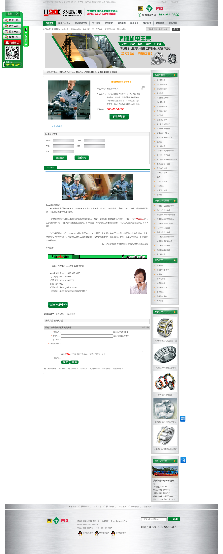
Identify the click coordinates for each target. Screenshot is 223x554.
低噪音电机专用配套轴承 (166, 215)
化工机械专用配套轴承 (165, 237)
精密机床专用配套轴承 (165, 206)
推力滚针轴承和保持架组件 (167, 159)
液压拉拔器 (71, 314)
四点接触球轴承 (163, 98)
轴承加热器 (161, 283)
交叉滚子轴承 (162, 168)
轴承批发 (86, 29)
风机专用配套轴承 (163, 210)
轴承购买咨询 (88, 533)
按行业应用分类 (162, 201)
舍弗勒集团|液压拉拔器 (107, 72)
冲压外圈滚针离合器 (164, 137)
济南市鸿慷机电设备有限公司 (88, 521)
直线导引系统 (162, 296)
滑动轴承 (160, 292)
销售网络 (160, 23)
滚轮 (158, 177)
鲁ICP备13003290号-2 (119, 521)
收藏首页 (163, 2)
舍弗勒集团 (60, 314)
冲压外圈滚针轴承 (163, 129)
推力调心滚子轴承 (163, 164)
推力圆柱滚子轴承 (163, 155)
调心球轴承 (161, 102)
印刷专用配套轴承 (163, 228)
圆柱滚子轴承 (97, 29)
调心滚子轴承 (162, 85)
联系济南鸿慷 (161, 461)
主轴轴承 (160, 93)
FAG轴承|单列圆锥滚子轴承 (165, 368)
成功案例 (122, 23)
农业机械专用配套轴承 (165, 219)
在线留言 (135, 506)
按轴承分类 (160, 75)
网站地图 (174, 2)
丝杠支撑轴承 (162, 182)
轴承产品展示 (64, 23)
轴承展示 (85, 506)
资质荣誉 (109, 23)
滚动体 (159, 274)
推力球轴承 (161, 146)
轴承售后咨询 (121, 533)
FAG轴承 (64, 29)
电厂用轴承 (161, 254)
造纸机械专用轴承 (163, 250)
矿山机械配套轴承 (163, 246)
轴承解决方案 (81, 23)
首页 (55, 72)
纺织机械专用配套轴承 (165, 224)
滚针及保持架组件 (163, 124)
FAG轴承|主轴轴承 (165, 395)
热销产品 (159, 312)
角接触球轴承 (76, 29)
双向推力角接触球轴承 (165, 151)
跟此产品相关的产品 (54, 320)
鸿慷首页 (50, 23)
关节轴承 (160, 301)
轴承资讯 (134, 23)
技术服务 (147, 23)
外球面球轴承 (162, 190)
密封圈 (159, 142)
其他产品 (159, 260)
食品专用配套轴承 (163, 232)
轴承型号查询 (51, 134)
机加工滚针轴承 (163, 133)
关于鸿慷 (96, 23)
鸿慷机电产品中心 (66, 72)
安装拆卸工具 (162, 288)
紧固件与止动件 (163, 270)
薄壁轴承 (160, 115)
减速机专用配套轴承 (164, 241)
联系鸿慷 (173, 23)
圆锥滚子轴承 (110, 29)
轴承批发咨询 (104, 533)
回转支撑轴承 (162, 173)
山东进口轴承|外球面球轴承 (165, 422)
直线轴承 (160, 265)
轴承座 (159, 195)
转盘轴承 (160, 186)
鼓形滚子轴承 (162, 120)
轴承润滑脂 (161, 279)
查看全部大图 (57, 126)
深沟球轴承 (121, 29)
